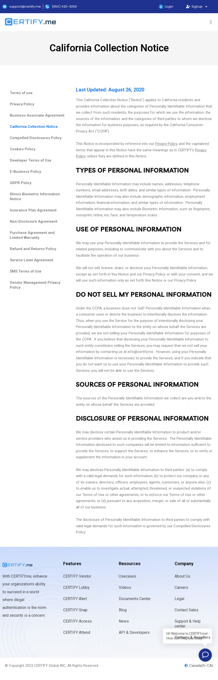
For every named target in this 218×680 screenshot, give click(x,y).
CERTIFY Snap (75, 610)
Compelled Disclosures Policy (35, 138)
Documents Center (135, 598)
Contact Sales (186, 610)
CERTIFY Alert (75, 598)
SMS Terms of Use (25, 271)
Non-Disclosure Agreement (33, 221)
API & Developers (134, 632)
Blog (123, 610)
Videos (125, 587)
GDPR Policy (20, 183)
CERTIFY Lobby (76, 587)
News (124, 621)
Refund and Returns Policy (33, 249)
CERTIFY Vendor (77, 576)
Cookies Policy (22, 149)
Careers (181, 587)
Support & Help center (188, 623)
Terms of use (21, 93)
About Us (182, 576)
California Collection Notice (34, 126)
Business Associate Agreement (37, 115)
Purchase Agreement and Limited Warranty (32, 235)
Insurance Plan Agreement (33, 210)
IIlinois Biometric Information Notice (35, 196)
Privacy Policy (22, 104)
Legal (179, 598)
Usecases (127, 576)
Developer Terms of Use (30, 160)
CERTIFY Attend (76, 632)
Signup (196, 7)
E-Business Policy (25, 171)
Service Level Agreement (31, 260)
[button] (210, 22)
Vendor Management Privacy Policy (35, 285)
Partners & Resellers (192, 637)
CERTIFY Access (77, 621)
